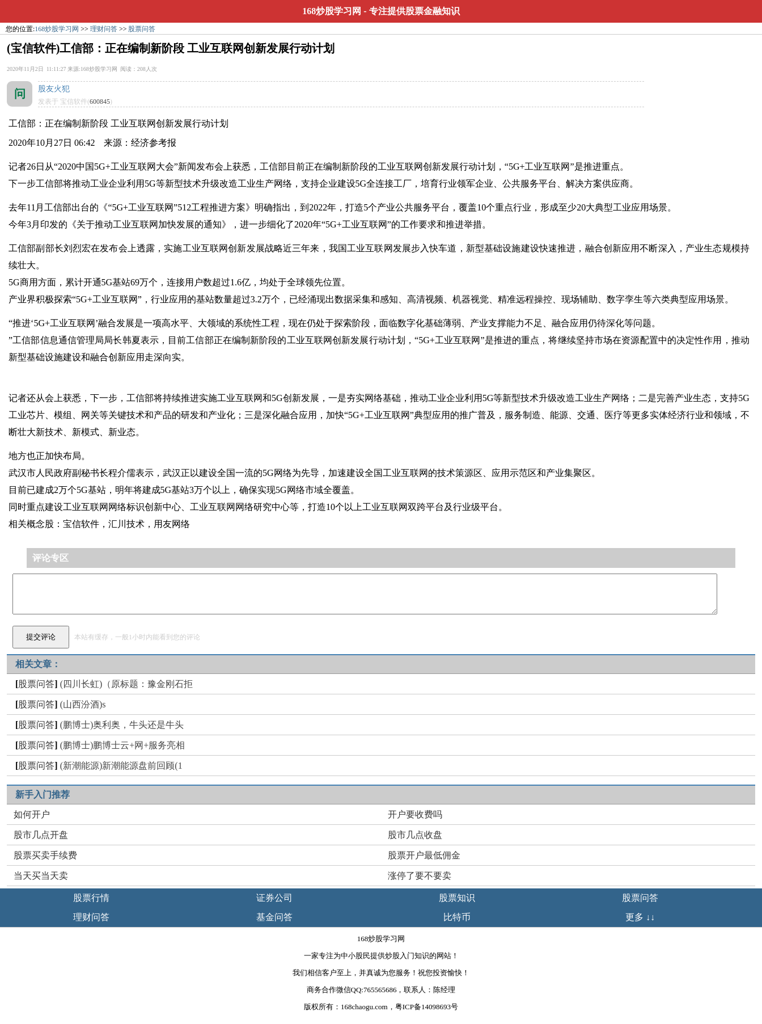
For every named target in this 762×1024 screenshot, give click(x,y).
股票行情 (91, 898)
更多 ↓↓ (640, 917)
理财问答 (103, 29)
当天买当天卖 (41, 875)
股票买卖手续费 (45, 855)
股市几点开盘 (41, 835)
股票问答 (141, 29)
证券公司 (274, 898)
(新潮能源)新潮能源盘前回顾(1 (121, 765)
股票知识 (457, 898)
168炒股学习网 (331, 11)
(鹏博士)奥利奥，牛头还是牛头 (122, 725)
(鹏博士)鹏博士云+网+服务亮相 (122, 745)
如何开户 (32, 814)
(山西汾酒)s (83, 704)
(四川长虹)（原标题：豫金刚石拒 (126, 684)
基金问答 (274, 917)
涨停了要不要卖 (419, 875)
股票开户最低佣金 (424, 855)
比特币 (457, 917)
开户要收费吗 (415, 814)
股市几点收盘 (415, 835)
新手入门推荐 (42, 794)
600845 (100, 102)
